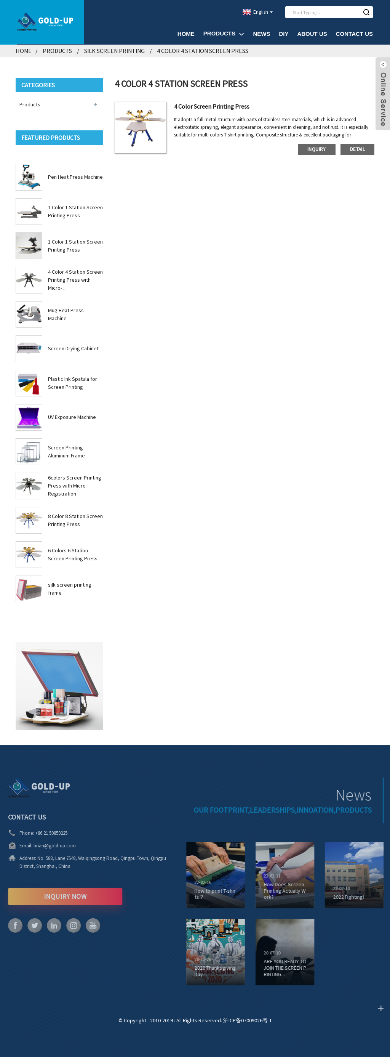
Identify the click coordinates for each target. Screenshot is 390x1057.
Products (224, 34)
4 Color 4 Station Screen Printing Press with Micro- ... (75, 279)
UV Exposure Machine (72, 417)
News (261, 33)
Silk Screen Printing (114, 51)
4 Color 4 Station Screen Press (202, 51)
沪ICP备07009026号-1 (247, 1020)
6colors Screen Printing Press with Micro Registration (74, 485)
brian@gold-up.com (44, 845)
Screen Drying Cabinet (73, 348)
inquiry (316, 149)
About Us (312, 33)
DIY (283, 33)
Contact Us (354, 33)
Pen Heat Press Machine (75, 176)
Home (186, 33)
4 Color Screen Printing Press (211, 106)
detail (357, 149)
